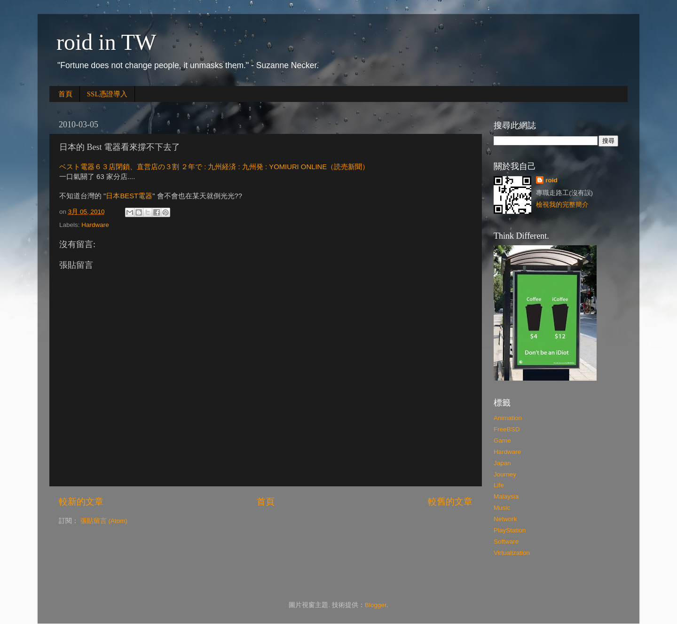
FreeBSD (507, 429)
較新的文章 (81, 502)
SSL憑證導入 (107, 94)
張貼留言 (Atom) (103, 520)
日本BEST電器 (129, 196)
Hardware (95, 224)
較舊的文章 (450, 502)
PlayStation (510, 530)
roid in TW (106, 42)
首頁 (65, 94)
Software (506, 541)
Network (505, 519)
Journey (505, 474)
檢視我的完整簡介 (562, 204)
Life (499, 485)
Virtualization (512, 552)
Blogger (375, 604)
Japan (502, 463)
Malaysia (506, 496)
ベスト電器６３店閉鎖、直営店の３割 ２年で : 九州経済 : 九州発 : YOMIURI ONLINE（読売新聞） (214, 167)
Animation (508, 417)
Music (502, 507)
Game (502, 440)
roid (551, 180)
